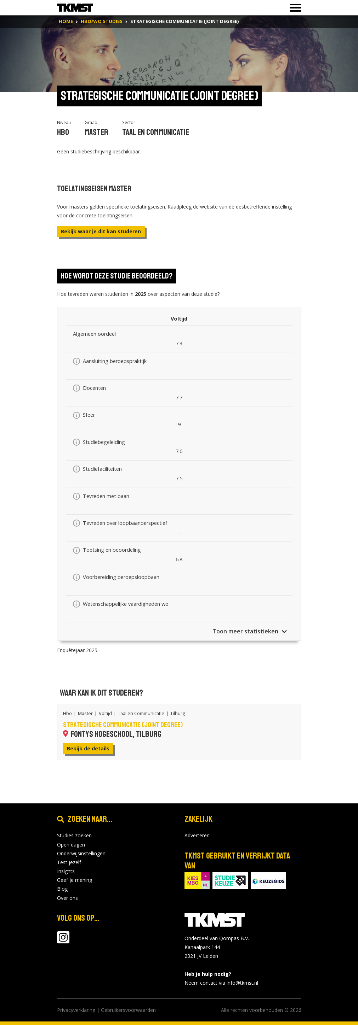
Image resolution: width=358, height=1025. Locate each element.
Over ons (67, 898)
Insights (66, 871)
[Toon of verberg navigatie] (293, 8)
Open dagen (71, 844)
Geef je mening (74, 880)
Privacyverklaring (76, 1010)
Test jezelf (69, 862)
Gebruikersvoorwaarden (128, 1010)
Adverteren (197, 835)
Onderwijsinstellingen (81, 853)
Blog (62, 888)
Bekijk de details (88, 748)
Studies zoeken (74, 835)
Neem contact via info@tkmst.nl (221, 982)
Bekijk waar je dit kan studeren (101, 231)
